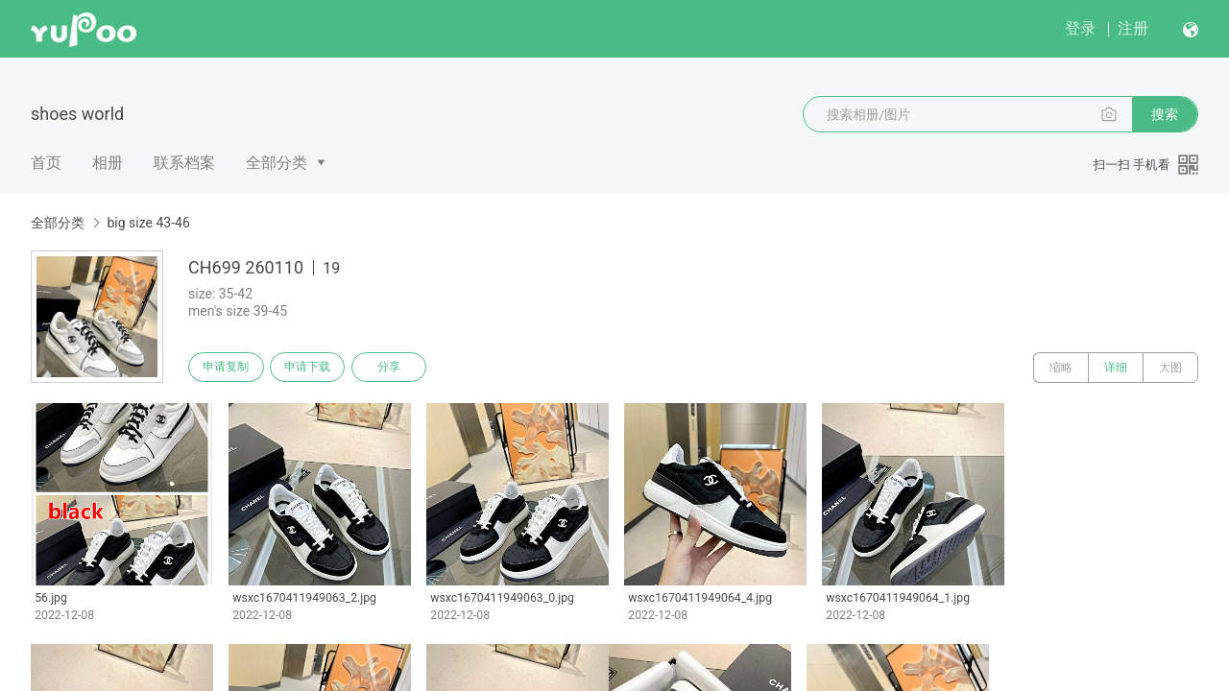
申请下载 (315, 367)
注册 (1133, 28)
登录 (1080, 28)
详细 (1115, 367)
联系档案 (184, 163)
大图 (1170, 367)
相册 (107, 163)
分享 (401, 367)
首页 (46, 163)
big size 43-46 (148, 222)
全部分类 (276, 163)
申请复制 (228, 367)
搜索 (1164, 114)
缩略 (1060, 367)
